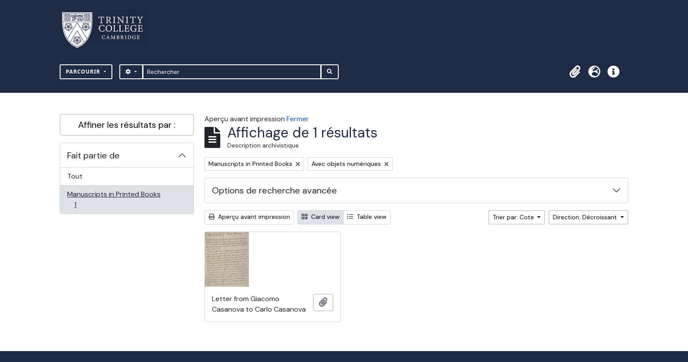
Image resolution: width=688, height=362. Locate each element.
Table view (367, 217)
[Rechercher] (232, 71)
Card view (320, 217)
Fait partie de (93, 155)
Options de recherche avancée (274, 190)
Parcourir (84, 71)
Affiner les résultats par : (127, 124)
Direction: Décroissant (586, 217)
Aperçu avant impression (249, 217)
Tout (74, 176)
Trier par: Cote (514, 217)
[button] (574, 71)
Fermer (298, 118)
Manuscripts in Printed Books (114, 199)
